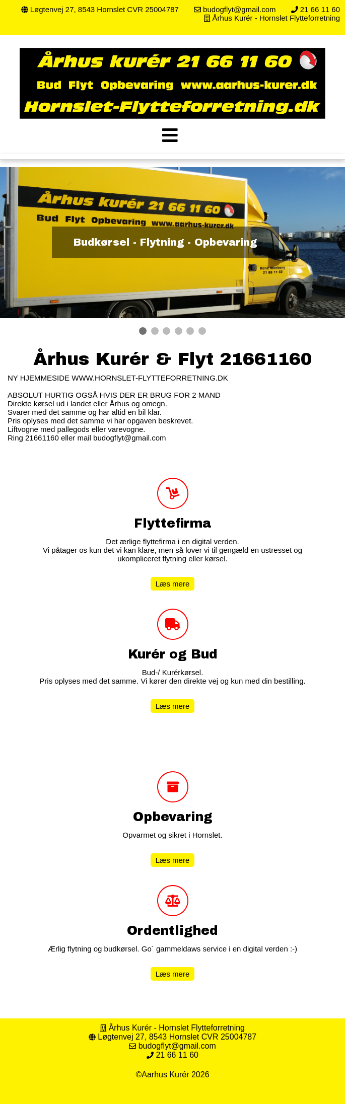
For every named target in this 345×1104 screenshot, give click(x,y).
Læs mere (173, 583)
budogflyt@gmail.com (238, 9)
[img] (170, 135)
